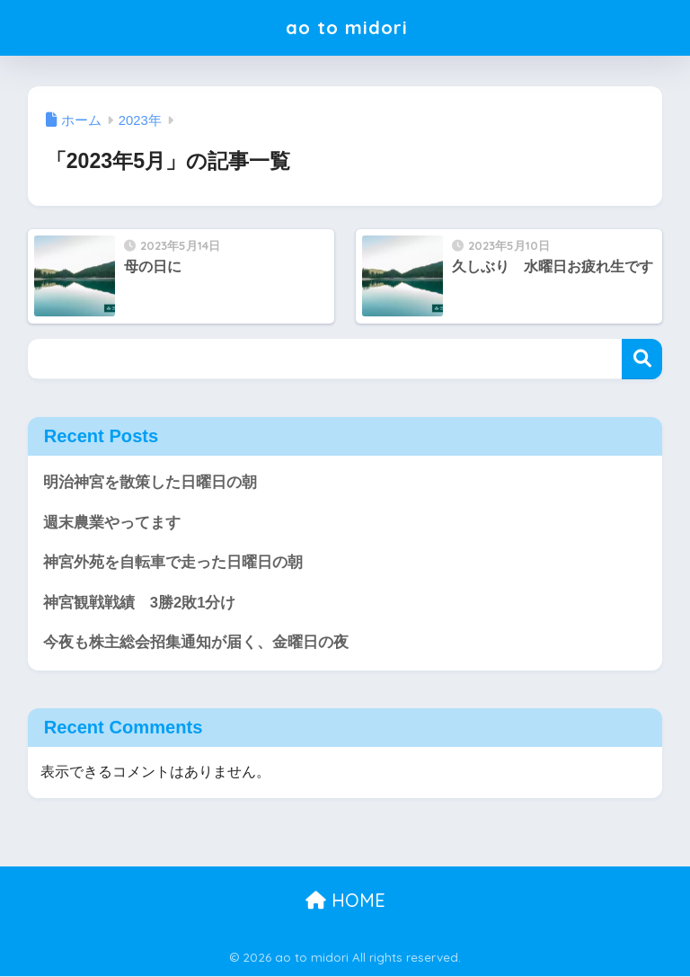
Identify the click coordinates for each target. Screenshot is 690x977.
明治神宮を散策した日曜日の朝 (150, 482)
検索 (642, 359)
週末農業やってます (112, 522)
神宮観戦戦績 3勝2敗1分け (139, 603)
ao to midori (346, 27)
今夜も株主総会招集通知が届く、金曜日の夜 (196, 643)
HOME (345, 901)
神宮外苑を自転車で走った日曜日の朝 (173, 563)
